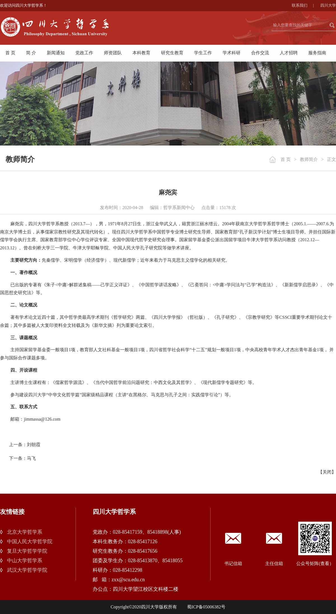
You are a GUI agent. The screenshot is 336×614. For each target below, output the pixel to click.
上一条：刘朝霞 (24, 444)
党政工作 (84, 52)
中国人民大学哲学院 (29, 541)
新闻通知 (56, 52)
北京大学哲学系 (24, 532)
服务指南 (317, 52)
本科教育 (141, 52)
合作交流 (260, 52)
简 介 (31, 52)
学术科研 (232, 52)
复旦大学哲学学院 (27, 551)
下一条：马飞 (22, 458)
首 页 (10, 52)
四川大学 (328, 5)
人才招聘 (289, 52)
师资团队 (113, 52)
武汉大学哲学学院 (27, 570)
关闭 (327, 472)
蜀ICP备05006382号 (206, 606)
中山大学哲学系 (24, 560)
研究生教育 (172, 52)
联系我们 (305, 5)
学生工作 (203, 52)
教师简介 (309, 159)
